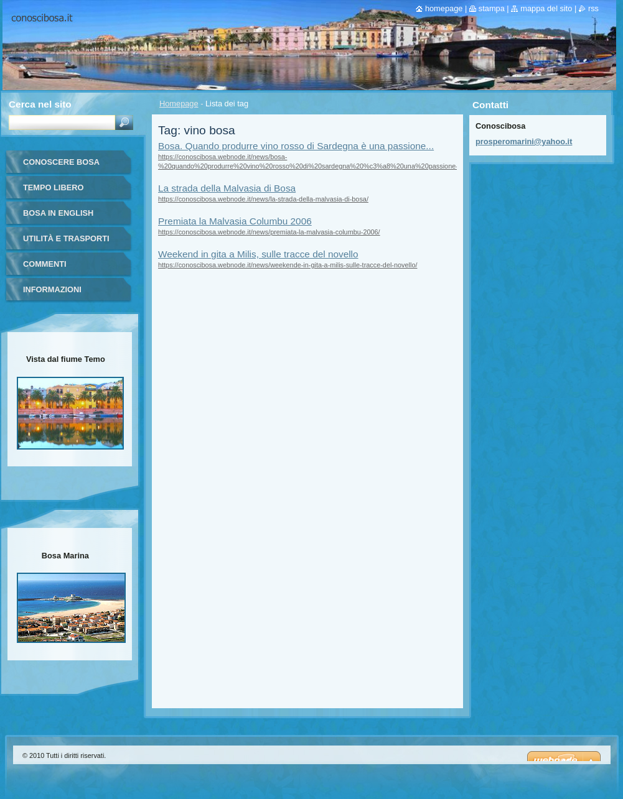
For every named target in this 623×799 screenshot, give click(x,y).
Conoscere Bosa (61, 162)
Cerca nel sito (40, 104)
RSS (593, 8)
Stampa (492, 8)
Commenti (45, 264)
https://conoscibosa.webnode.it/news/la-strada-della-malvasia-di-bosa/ (263, 199)
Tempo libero (53, 187)
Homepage (179, 103)
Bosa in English (58, 213)
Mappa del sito (546, 8)
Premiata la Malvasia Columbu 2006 (235, 221)
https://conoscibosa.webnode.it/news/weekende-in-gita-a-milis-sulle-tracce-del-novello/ (287, 265)
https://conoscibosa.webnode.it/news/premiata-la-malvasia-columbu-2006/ (269, 232)
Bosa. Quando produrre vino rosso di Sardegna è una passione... (296, 146)
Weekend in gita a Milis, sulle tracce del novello (258, 254)
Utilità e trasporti (66, 238)
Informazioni (52, 289)
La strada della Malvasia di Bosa (227, 188)
